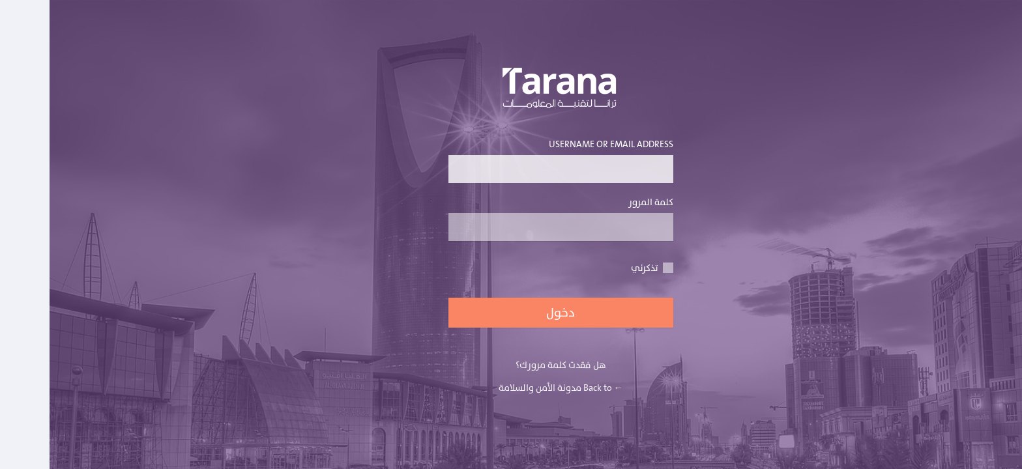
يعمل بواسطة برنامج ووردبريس (511, 92)
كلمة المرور (511, 218)
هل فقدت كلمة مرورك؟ (511, 365)
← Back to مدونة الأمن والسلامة (511, 387)
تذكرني (602, 268)
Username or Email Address (511, 160)
